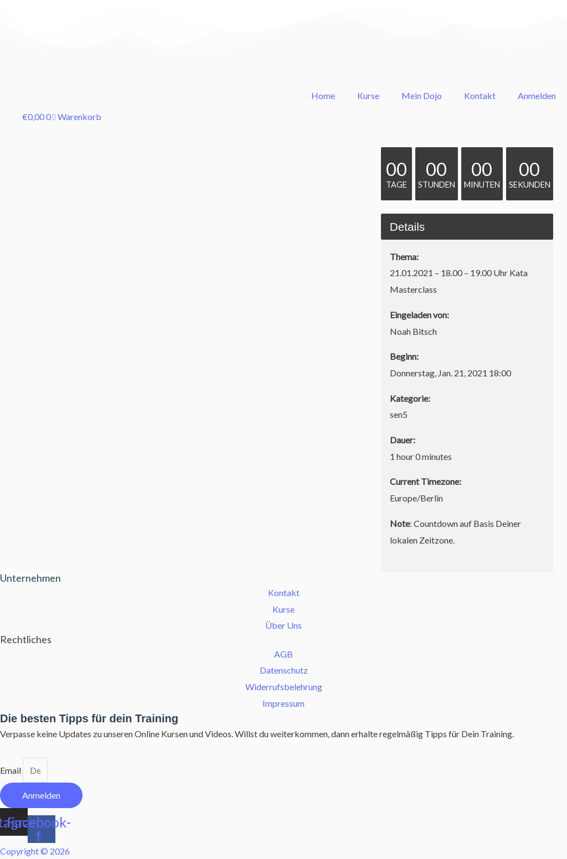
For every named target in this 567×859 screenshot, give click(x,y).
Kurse (368, 95)
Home (323, 95)
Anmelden (537, 95)
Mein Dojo (421, 95)
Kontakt (480, 95)
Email (11, 770)
